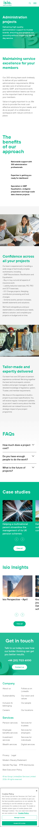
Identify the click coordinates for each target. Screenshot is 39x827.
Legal (13, 755)
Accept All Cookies (19, 823)
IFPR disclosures (26, 765)
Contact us (19, 667)
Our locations (27, 710)
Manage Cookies (19, 817)
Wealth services (10, 744)
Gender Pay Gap (10, 765)
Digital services (28, 744)
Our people (26, 703)
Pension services (10, 723)
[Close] (36, 791)
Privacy (6, 755)
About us (7, 688)
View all (20, 548)
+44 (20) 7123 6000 (19, 660)
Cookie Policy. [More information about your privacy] (23, 813)
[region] (19, 807)
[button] (16, 539)
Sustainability (9, 695)
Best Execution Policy (12, 770)
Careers (6, 710)
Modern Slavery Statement (15, 760)
